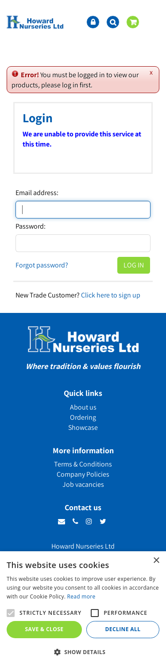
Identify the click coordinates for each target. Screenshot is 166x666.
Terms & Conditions (83, 464)
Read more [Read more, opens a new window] (81, 596)
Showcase (83, 427)
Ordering (83, 417)
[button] (83, 651)
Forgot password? (41, 265)
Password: (30, 226)
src (113, 22)
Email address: (36, 192)
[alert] (83, 608)
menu (152, 22)
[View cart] (132, 22)
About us (83, 407)
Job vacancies (83, 484)
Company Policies (83, 474)
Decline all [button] (123, 629)
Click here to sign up (110, 295)
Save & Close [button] (44, 629)
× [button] (156, 560)
